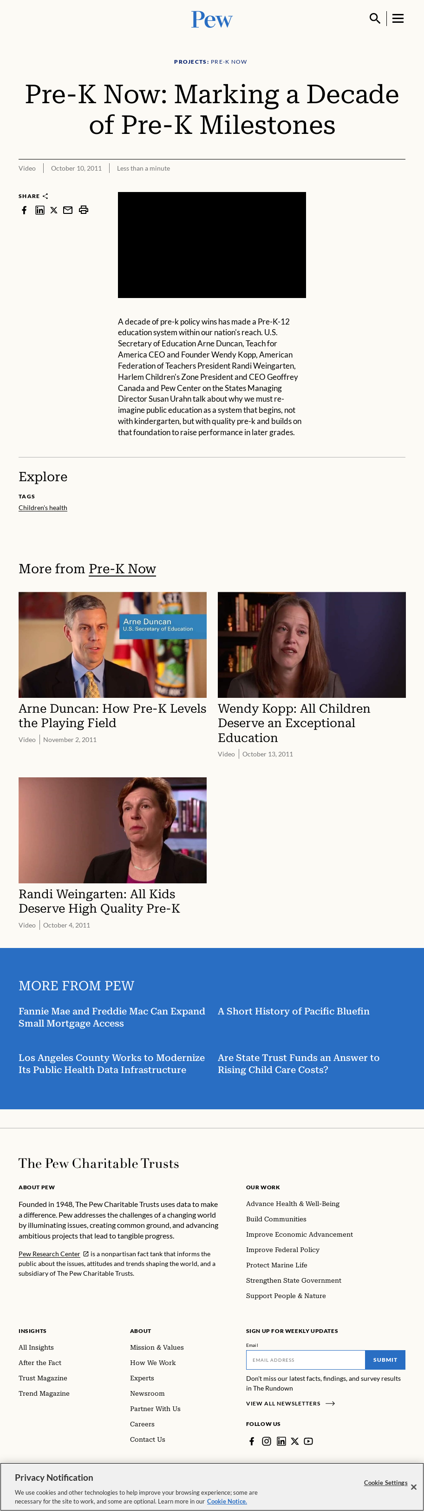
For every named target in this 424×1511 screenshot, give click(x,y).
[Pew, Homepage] (212, 18)
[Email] (306, 1360)
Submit (385, 1359)
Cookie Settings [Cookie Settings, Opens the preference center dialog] (386, 1483)
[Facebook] (251, 1441)
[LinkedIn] (281, 1441)
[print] (83, 210)
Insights (33, 1330)
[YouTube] (308, 1441)
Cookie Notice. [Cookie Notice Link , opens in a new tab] (227, 1502)
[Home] (99, 1163)
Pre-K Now (122, 569)
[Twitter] (295, 1441)
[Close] (414, 1488)
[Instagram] (266, 1441)
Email (252, 1345)
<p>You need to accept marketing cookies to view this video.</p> (212, 245)
